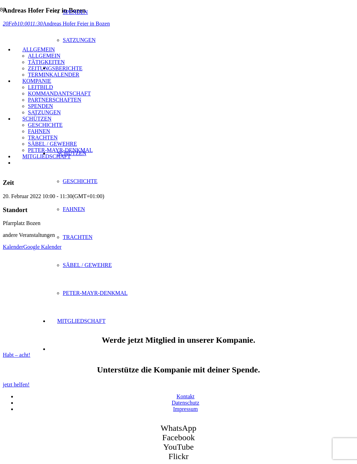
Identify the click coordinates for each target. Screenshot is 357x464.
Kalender (13, 247)
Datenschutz (185, 403)
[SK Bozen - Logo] (87, 149)
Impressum (185, 409)
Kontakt (185, 396)
